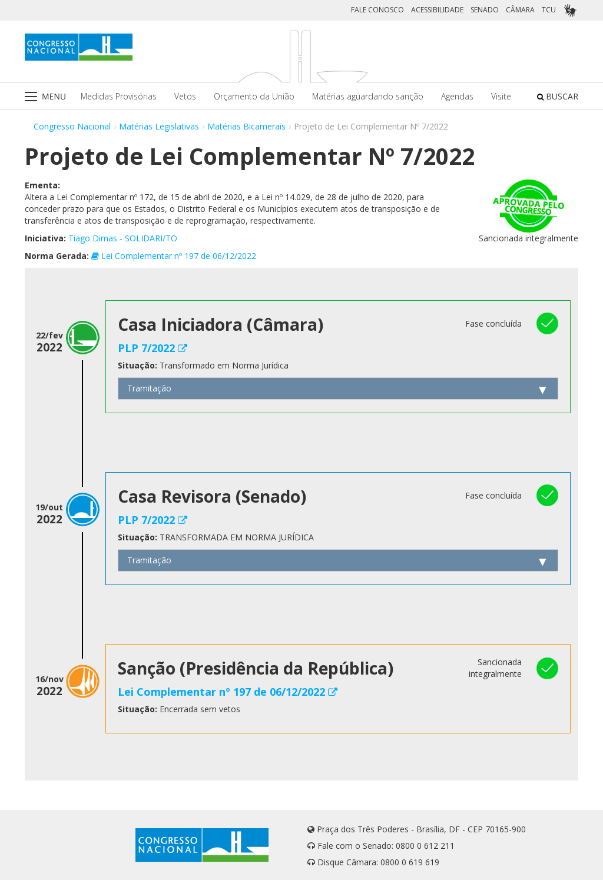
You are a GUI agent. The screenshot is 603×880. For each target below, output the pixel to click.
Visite (501, 96)
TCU (549, 10)
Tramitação (149, 388)
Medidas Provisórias (119, 96)
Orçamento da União (254, 96)
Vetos (185, 96)
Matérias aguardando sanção (367, 96)
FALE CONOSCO (377, 10)
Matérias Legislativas (159, 126)
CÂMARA (520, 10)
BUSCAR (557, 96)
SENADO (485, 10)
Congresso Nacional (72, 126)
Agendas (457, 96)
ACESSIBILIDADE (437, 10)
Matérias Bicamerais (246, 126)
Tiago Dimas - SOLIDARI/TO (122, 238)
